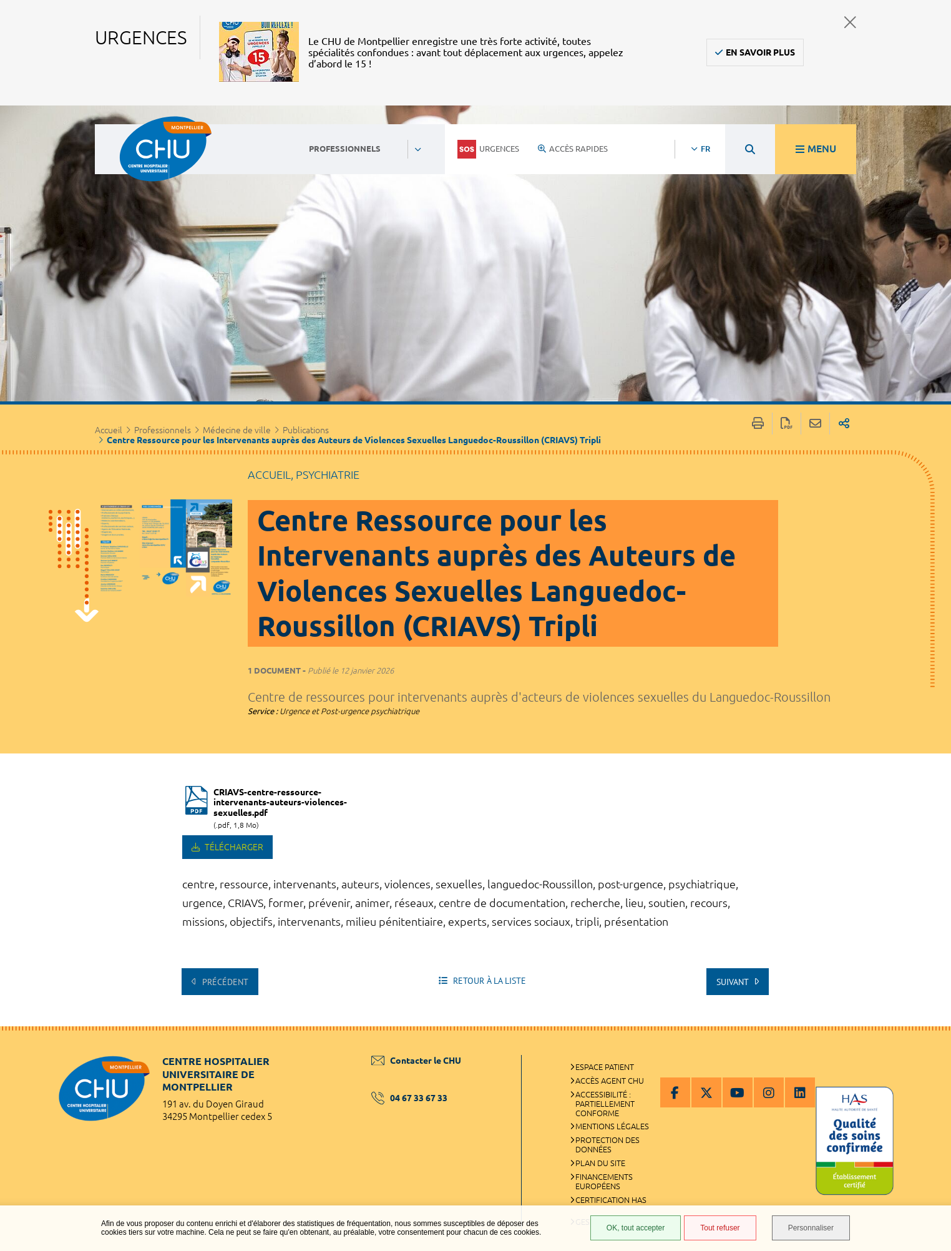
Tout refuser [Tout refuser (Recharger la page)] (719, 1228)
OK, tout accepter (636, 1228)
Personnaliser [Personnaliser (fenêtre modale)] (811, 1228)
